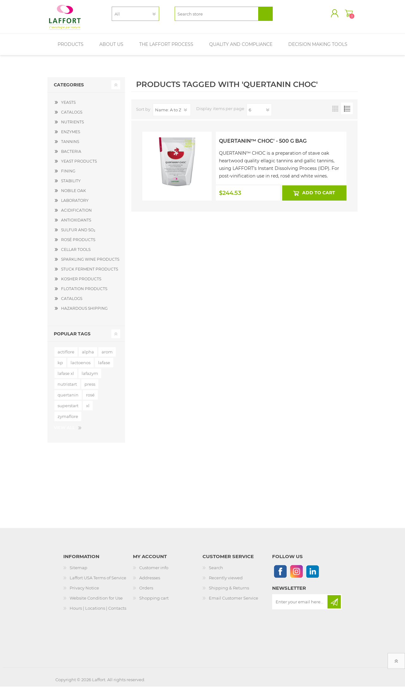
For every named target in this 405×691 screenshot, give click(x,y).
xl (88, 410)
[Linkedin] (312, 576)
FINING (68, 175)
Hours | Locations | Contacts (98, 612)
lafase (104, 367)
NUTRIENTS (72, 126)
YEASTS (68, 106)
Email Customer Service (233, 602)
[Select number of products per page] (259, 114)
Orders (146, 592)
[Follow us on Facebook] (280, 576)
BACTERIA (71, 155)
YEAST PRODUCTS (79, 165)
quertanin (68, 399)
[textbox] (217, 16)
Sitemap (78, 572)
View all (64, 431)
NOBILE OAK (73, 195)
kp (60, 367)
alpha (88, 356)
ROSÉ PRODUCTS (78, 244)
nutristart (67, 388)
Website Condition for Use (96, 602)
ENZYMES (70, 136)
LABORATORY (75, 204)
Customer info (153, 572)
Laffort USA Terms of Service (98, 582)
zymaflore (68, 420)
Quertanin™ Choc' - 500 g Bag (263, 145)
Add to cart (318, 197)
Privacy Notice (84, 592)
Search (216, 572)
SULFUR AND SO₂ (78, 234)
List (347, 113)
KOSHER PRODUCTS (81, 283)
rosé (90, 399)
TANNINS (70, 146)
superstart (68, 410)
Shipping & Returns (229, 592)
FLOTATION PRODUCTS (84, 293)
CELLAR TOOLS (75, 254)
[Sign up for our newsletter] (300, 606)
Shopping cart (342, 15)
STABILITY (71, 185)
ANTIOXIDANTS (76, 224)
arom (107, 356)
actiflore (66, 356)
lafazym (90, 377)
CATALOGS (71, 116)
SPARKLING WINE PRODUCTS (90, 263)
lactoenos (80, 367)
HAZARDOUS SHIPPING (84, 312)
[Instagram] (296, 576)
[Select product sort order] (172, 114)
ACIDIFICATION (76, 214)
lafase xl (66, 377)
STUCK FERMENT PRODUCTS (89, 273)
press (89, 388)
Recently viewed (226, 582)
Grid (335, 113)
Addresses (149, 582)
